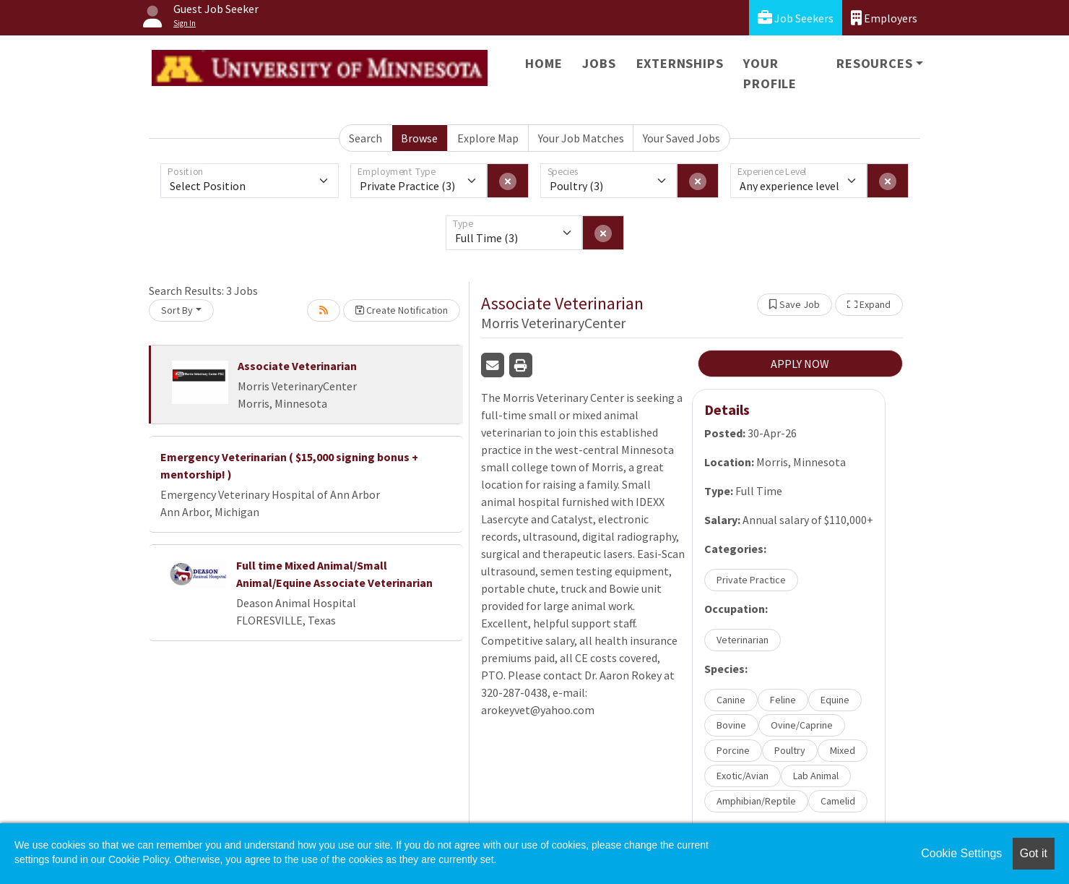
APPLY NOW (800, 363)
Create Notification (401, 310)
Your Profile (770, 73)
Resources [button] (874, 63)
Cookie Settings (961, 853)
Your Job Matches (581, 138)
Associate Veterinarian (297, 366)
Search (365, 138)
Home (543, 63)
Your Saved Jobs (681, 138)
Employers (884, 18)
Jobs (598, 63)
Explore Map (488, 138)
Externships (680, 63)
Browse (419, 138)
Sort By (177, 310)
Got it (1033, 853)
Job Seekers (796, 18)
